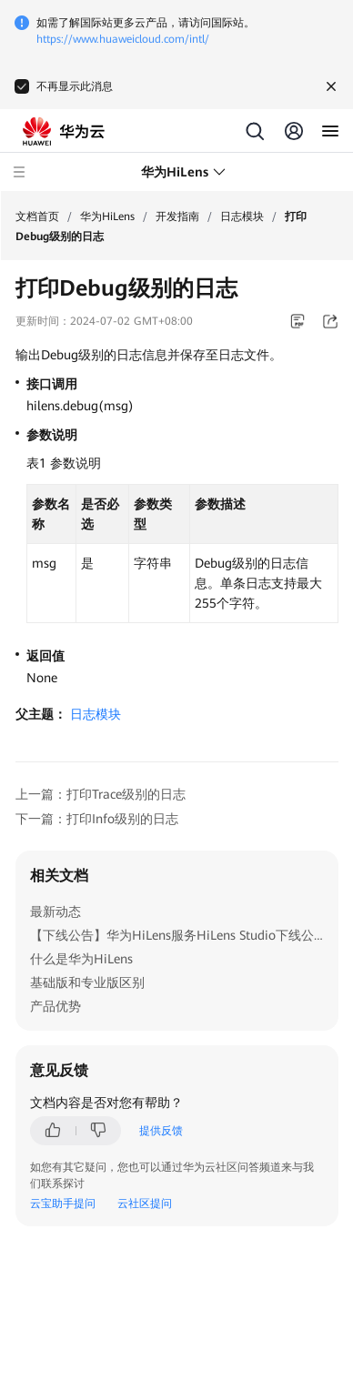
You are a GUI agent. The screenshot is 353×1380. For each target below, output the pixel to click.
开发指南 (177, 216)
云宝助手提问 (63, 1203)
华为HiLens (107, 216)
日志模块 (242, 216)
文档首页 (37, 216)
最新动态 (55, 911)
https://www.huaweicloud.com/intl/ (122, 39)
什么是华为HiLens (81, 959)
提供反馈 (161, 1130)
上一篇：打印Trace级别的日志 (100, 794)
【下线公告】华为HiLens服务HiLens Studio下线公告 (178, 935)
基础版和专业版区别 (87, 982)
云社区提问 (144, 1203)
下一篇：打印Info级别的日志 (96, 818)
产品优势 (55, 1006)
